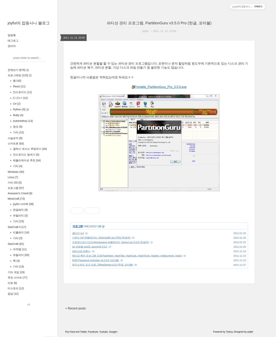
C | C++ (20, 97)
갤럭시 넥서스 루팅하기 (29, 148)
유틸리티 (20, 215)
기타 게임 (16, 272)
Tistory (229, 331)
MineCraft (16, 198)
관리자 (12, 46)
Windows (16, 171)
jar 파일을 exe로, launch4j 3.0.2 (89, 246)
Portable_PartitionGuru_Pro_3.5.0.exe (158, 87)
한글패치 (20, 209)
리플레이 (20, 232)
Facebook (93, 331)
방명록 (12, 35)
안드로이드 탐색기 (25, 154)
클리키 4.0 (78, 233)
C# (16, 103)
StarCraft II (17, 227)
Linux (13, 177)
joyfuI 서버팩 (23, 204)
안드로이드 (22, 92)
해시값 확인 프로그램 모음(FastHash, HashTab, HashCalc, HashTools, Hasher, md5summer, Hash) (127, 255)
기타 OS (15, 182)
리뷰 (12, 283)
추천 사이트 (17, 277)
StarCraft (16, 243)
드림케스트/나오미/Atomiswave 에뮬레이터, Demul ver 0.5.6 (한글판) (110, 242)
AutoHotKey (22, 120)
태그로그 (13, 40)
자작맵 (19, 249)
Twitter (83, 331)
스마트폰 (16, 143)
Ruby (17, 115)
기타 (18, 132)
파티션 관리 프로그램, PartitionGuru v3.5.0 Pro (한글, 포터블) (159, 23)
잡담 (13, 293)
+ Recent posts (75, 308)
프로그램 (16, 187)
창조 (17, 126)
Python (20, 109)
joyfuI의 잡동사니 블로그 (29, 23)
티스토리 (16, 288)
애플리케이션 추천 (26, 160)
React (18, 86)
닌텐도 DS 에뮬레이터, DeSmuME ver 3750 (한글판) (101, 237)
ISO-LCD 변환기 (81, 251)
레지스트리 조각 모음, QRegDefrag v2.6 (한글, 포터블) (102, 264)
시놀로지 (15, 138)
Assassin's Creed (20, 193)
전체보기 (18, 69)
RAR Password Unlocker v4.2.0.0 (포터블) (95, 260)
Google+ (113, 331)
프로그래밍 (19, 75)
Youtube (103, 331)
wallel (250, 331)
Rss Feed (70, 331)
